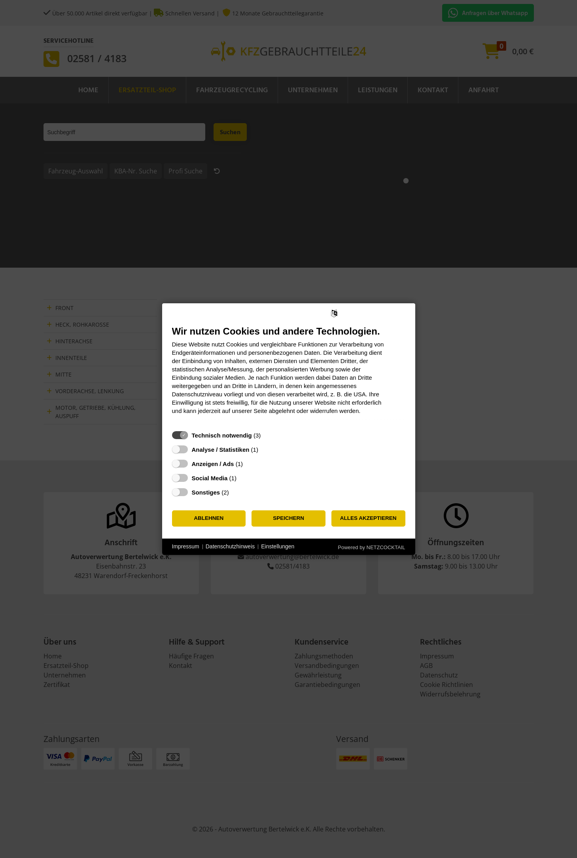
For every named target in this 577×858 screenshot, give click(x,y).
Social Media (210, 477)
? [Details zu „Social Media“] (243, 478)
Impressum (185, 546)
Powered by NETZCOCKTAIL (371, 547)
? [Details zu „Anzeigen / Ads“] (250, 463)
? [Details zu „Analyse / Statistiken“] (265, 449)
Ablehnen (208, 518)
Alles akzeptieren (368, 518)
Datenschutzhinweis (230, 546)
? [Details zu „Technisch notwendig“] (268, 435)
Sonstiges (206, 492)
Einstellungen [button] (277, 546)
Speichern (288, 518)
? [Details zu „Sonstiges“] (236, 492)
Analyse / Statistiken (221, 449)
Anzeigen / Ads (213, 463)
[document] (288, 375)
